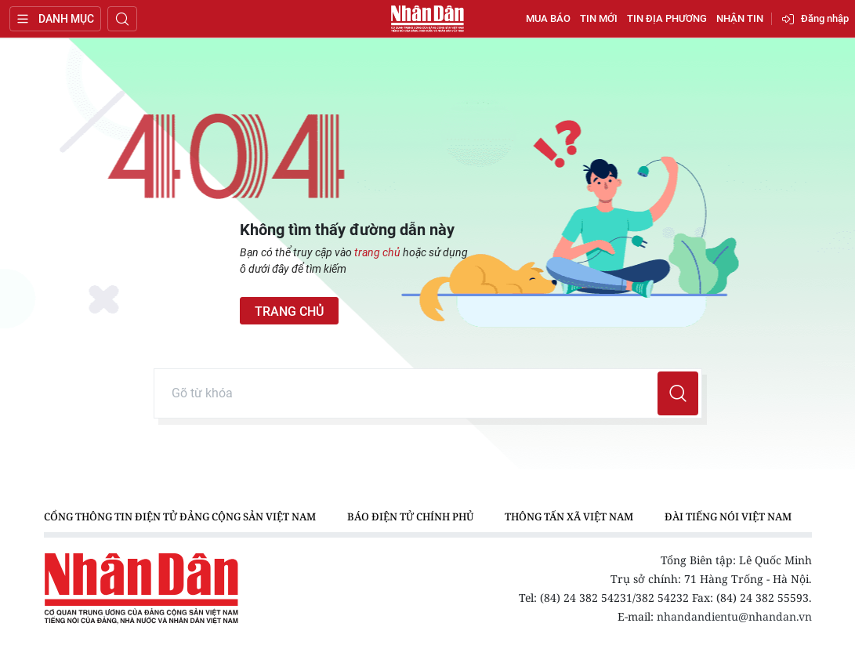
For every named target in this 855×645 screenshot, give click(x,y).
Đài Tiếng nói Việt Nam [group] (728, 516)
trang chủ (377, 252)
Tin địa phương (667, 18)
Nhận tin (739, 18)
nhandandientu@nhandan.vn (734, 616)
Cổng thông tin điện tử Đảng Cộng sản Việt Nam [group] (180, 516)
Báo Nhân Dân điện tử (428, 19)
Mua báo (548, 18)
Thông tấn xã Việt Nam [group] (569, 516)
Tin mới (599, 18)
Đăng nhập (825, 18)
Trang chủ (289, 311)
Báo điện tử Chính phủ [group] (410, 516)
